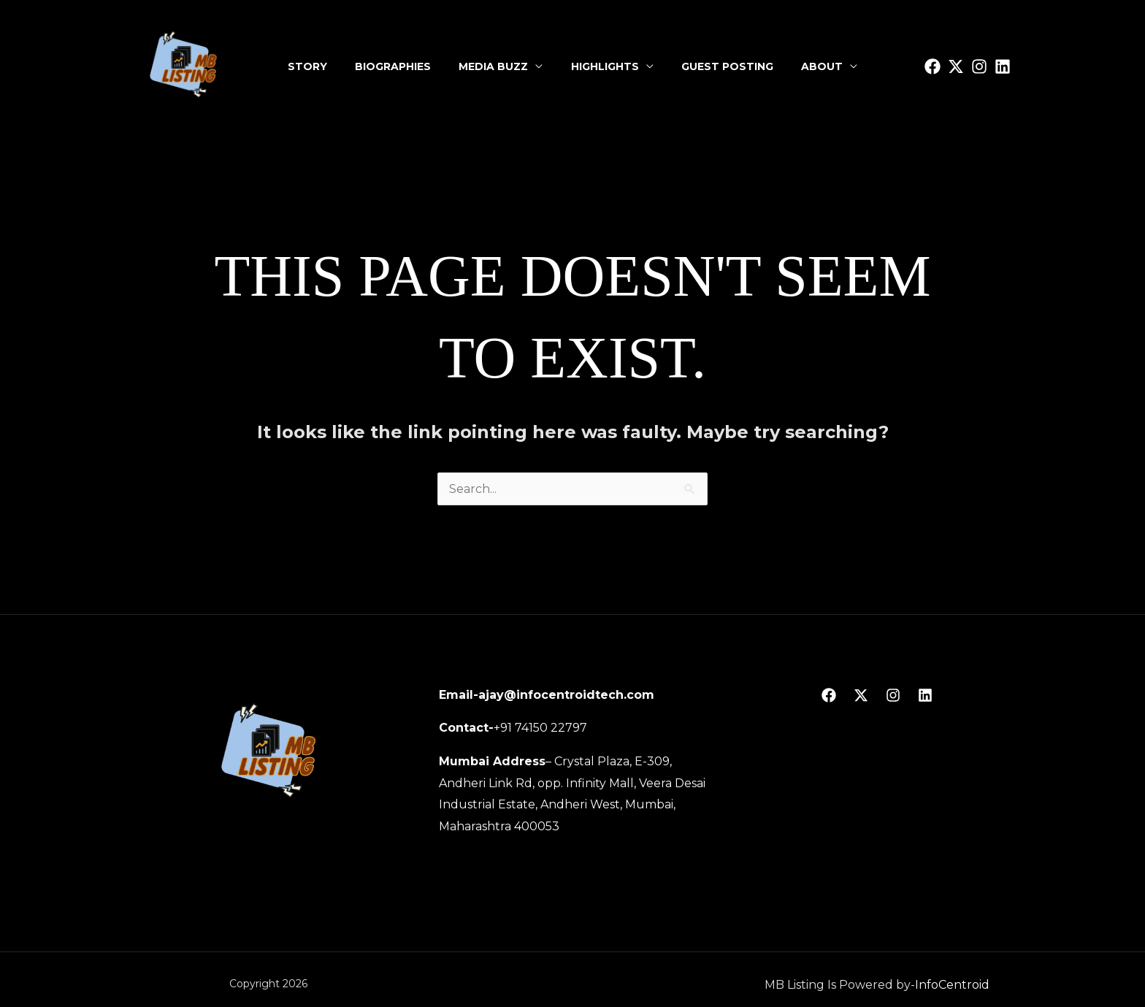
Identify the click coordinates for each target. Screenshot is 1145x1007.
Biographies (396, 66)
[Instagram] (979, 66)
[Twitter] (956, 66)
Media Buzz (494, 66)
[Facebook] (829, 695)
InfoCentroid (952, 985)
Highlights (604, 66)
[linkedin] (1003, 66)
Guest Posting (725, 66)
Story (312, 66)
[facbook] (932, 66)
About (818, 66)
